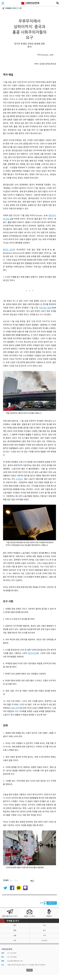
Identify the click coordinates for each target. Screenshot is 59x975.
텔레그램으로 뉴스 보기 (9, 916)
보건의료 (44, 940)
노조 (14, 940)
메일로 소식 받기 (29, 916)
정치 (14, 925)
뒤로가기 (51, 903)
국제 (44, 935)
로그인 (29, 970)
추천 (41, 903)
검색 (57, 3)
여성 (44, 925)
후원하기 (49, 916)
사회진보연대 (30, 3)
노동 (14, 935)
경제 (14, 930)
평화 (44, 930)
